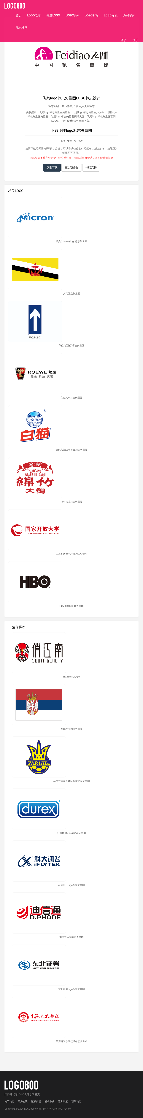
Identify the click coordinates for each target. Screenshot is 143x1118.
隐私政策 (63, 1101)
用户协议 (23, 1101)
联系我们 (76, 1101)
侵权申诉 (49, 1101)
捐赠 (110, 157)
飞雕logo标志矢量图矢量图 (54, 112)
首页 (19, 15)
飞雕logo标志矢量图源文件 (88, 112)
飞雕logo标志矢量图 (75, 130)
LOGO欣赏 (34, 15)
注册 (136, 40)
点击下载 (52, 167)
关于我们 (9, 1101)
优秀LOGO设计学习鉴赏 (26, 1094)
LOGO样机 (110, 15)
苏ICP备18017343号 (60, 1108)
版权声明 (36, 1101)
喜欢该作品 (72, 167)
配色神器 (22, 28)
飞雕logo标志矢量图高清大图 (68, 116)
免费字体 (129, 15)
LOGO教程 (91, 15)
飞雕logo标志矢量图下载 (75, 120)
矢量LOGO (53, 15)
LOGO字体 (72, 15)
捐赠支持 (91, 167)
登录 (123, 40)
